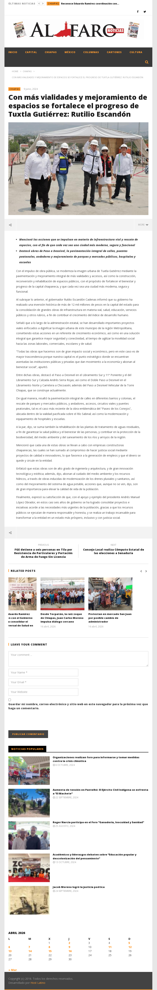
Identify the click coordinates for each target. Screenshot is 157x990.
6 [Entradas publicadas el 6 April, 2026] (9, 947)
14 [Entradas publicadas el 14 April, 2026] (30, 951)
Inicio (12, 52)
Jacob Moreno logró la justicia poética (79, 887)
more (143, 224)
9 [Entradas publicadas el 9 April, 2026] (69, 947)
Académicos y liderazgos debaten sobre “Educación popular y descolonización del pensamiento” (94, 856)
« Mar (12, 970)
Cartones (114, 52)
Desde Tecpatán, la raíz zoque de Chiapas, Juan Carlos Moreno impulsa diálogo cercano (77, 617)
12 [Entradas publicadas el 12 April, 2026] (130, 947)
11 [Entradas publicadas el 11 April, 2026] (109, 947)
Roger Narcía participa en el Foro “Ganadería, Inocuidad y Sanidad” (98, 822)
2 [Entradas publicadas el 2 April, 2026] (69, 943)
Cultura (136, 52)
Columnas (91, 52)
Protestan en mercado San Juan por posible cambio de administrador (125, 617)
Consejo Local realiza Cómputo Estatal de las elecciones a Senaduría (113, 549)
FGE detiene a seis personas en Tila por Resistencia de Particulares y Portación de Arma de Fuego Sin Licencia (43, 551)
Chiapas (53, 3)
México (70, 52)
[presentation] (38, 720)
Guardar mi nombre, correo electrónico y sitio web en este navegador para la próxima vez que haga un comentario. (78, 706)
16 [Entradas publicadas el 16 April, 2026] (70, 951)
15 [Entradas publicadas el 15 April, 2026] (50, 951)
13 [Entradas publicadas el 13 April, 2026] (9, 951)
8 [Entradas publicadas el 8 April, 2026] (49, 947)
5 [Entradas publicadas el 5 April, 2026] (129, 943)
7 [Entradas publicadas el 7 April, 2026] (29, 947)
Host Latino (38, 983)
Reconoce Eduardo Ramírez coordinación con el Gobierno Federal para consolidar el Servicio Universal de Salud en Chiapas (90, 3)
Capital (31, 52)
